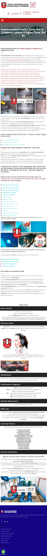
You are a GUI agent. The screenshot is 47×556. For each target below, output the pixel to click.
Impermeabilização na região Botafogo (9, 80)
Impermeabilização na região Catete (8, 76)
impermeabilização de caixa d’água (16, 60)
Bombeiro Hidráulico (5, 542)
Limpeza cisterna (4, 540)
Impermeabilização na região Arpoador (13, 69)
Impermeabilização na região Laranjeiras (25, 76)
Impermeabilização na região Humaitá (15, 81)
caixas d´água (24, 48)
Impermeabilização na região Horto (31, 73)
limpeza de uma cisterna (11, 178)
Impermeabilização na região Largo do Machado (30, 74)
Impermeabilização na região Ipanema (9, 71)
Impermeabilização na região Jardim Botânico (10, 74)
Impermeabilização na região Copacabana (30, 69)
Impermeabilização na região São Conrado (26, 83)
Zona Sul (2, 554)
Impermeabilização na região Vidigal (13, 85)
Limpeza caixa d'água (5, 538)
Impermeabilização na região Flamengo (26, 80)
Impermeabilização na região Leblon (37, 78)
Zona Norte (3, 551)
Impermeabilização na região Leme (31, 81)
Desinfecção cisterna (5, 531)
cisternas (36, 48)
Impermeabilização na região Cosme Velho (20, 78)
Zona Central (3, 549)
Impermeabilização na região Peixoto (25, 71)
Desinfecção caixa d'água (6, 529)
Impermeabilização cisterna (6, 536)
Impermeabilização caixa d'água (7, 533)
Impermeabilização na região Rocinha (8, 83)
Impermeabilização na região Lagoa (16, 73)
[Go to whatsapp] (3, 552)
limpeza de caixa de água (35, 178)
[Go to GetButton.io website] (3, 554)
